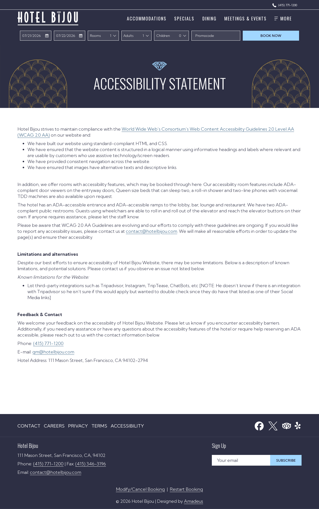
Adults (128, 35)
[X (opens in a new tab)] (272, 424)
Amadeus (193, 501)
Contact (28, 426)
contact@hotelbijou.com (151, 231)
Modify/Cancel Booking (140, 489)
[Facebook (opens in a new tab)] (259, 424)
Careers (54, 426)
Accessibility (127, 426)
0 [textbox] (180, 35)
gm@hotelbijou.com (53, 352)
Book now (279, 35)
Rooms (95, 35)
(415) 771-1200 (48, 343)
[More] (283, 18)
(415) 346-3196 (90, 464)
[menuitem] (146, 18)
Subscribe (286, 460)
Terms (99, 426)
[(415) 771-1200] (284, 4)
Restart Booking (186, 489)
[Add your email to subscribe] (241, 460)
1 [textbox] (110, 35)
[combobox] (113, 35)
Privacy (78, 426)
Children (163, 35)
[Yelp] (298, 424)
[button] (35, 35)
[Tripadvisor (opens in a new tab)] (286, 424)
